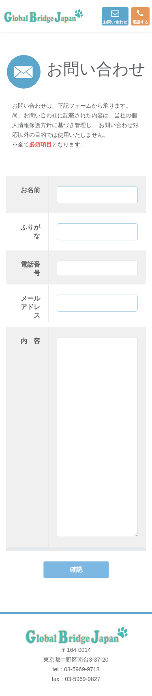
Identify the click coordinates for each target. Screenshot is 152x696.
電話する (140, 16)
